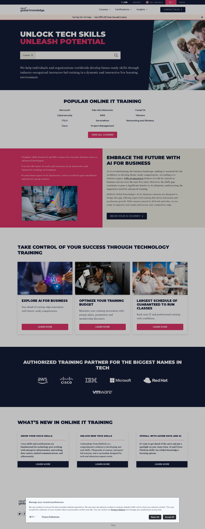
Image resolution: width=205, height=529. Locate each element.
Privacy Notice (118, 510)
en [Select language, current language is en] (32, 517)
